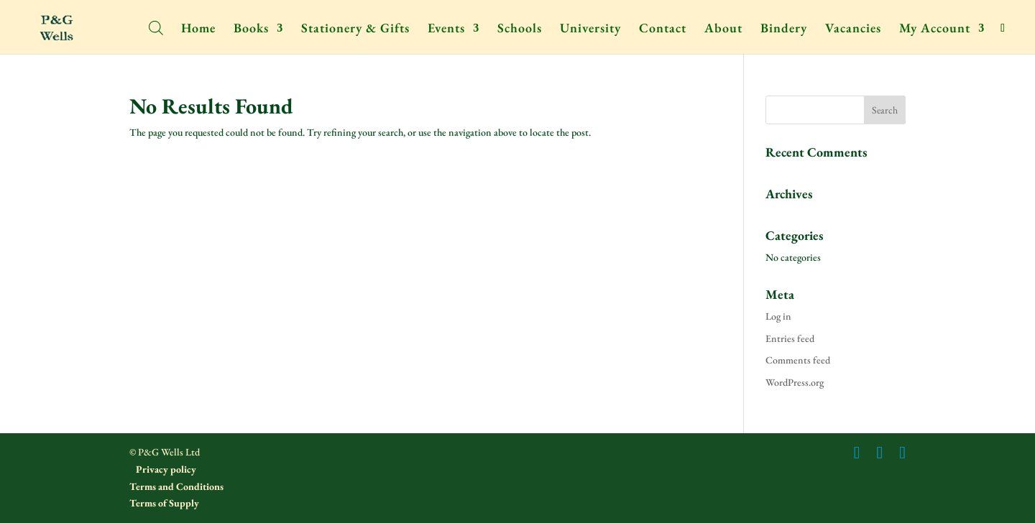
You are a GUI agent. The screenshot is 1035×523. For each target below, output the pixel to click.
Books (251, 29)
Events (446, 29)
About (723, 29)
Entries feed (789, 338)
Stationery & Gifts (355, 29)
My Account (934, 29)
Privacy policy (165, 469)
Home (198, 29)
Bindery (783, 29)
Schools (519, 29)
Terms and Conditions (176, 486)
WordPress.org (794, 382)
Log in (778, 316)
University (590, 29)
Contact (662, 29)
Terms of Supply (164, 502)
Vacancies (853, 29)
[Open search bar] (156, 27)
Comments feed (797, 359)
